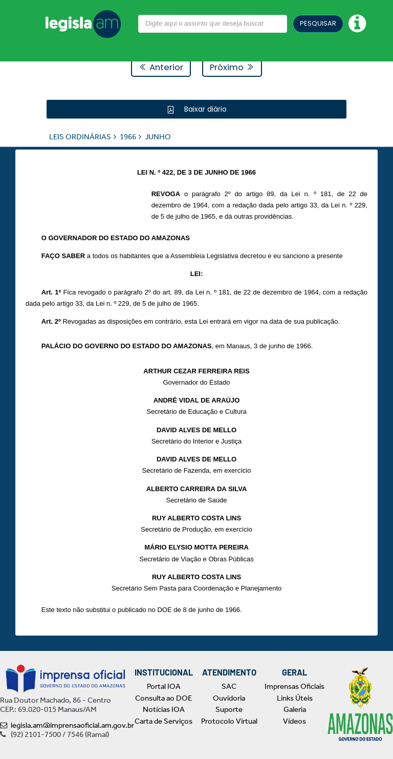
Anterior (161, 67)
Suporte (229, 709)
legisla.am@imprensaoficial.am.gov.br (67, 725)
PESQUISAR (318, 23)
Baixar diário (204, 108)
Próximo (232, 67)
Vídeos (294, 721)
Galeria (294, 709)
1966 (128, 136)
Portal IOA (164, 686)
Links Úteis (295, 698)
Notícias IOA (164, 709)
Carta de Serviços (163, 721)
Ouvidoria (229, 698)
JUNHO (158, 136)
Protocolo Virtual (229, 721)
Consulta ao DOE (163, 698)
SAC (229, 686)
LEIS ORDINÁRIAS (80, 136)
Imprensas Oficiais (294, 686)
